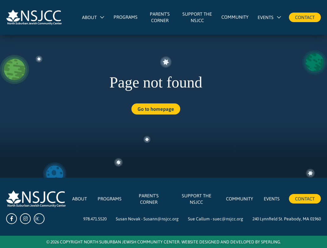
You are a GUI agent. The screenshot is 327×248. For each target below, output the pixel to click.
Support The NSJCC (197, 17)
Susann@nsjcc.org (161, 218)
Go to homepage (156, 109)
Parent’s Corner (160, 17)
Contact (305, 17)
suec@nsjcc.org (228, 218)
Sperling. (271, 241)
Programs (126, 17)
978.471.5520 (95, 218)
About (89, 17)
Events (266, 17)
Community (234, 17)
